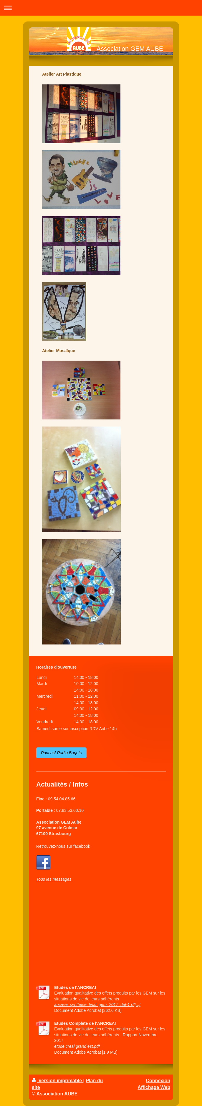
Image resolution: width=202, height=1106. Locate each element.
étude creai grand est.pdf (77, 1046)
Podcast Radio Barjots (61, 752)
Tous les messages (53, 879)
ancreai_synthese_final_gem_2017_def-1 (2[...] (97, 1004)
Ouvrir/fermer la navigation (101, 7)
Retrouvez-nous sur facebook (63, 846)
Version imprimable (57, 1080)
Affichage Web (154, 1087)
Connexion (158, 1080)
